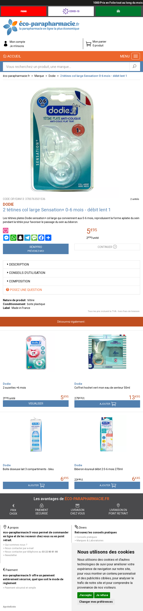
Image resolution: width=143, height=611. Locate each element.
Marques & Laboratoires (90, 540)
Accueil (12, 56)
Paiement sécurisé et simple (20, 587)
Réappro (36, 248)
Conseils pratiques (87, 537)
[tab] (71, 265)
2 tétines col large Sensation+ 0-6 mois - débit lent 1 (93, 75)
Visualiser (35, 403)
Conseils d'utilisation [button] (25, 273)
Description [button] (17, 264)
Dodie (52, 75)
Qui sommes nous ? (16, 544)
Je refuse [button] (102, 595)
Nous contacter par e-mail (19, 548)
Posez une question (24, 290)
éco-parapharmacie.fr (16, 75)
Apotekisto (9, 606)
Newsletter (11, 555)
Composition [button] (18, 281)
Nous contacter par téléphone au (31, 551)
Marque (39, 75)
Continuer (107, 246)
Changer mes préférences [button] (96, 601)
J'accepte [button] (85, 595)
